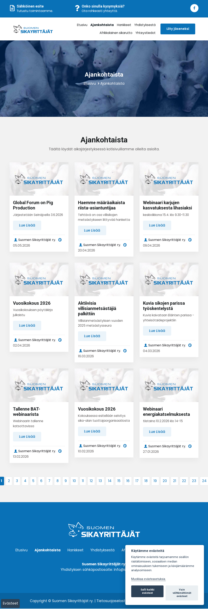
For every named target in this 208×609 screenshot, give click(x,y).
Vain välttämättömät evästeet (182, 593)
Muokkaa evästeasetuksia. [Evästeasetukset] (148, 579)
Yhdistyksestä (144, 25)
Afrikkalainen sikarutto (115, 33)
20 (165, 481)
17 (137, 481)
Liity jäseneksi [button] (177, 29)
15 (118, 481)
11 (83, 481)
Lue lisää (27, 225)
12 (91, 481)
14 (110, 481)
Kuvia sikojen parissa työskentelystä (164, 306)
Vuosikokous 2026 (32, 303)
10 (74, 481)
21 (174, 481)
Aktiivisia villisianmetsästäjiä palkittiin (97, 309)
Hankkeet (124, 25)
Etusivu (82, 25)
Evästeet (10, 603)
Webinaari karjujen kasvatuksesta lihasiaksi (168, 205)
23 (194, 481)
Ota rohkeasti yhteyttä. (100, 11)
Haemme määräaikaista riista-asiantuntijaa (102, 205)
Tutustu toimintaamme (34, 11)
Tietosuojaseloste (111, 601)
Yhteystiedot (145, 33)
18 (146, 481)
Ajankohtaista (102, 25)
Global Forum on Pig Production (33, 205)
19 (155, 481)
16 (128, 481)
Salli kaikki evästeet (147, 591)
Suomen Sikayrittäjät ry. (34, 240)
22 (184, 481)
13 (100, 481)
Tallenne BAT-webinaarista (27, 412)
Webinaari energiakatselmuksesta (167, 412)
